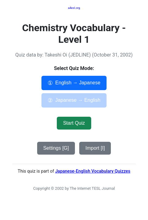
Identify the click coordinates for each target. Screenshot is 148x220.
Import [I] (95, 148)
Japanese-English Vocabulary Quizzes (92, 171)
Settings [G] (56, 148)
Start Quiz (74, 123)
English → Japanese (74, 82)
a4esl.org (74, 7)
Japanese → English (74, 100)
